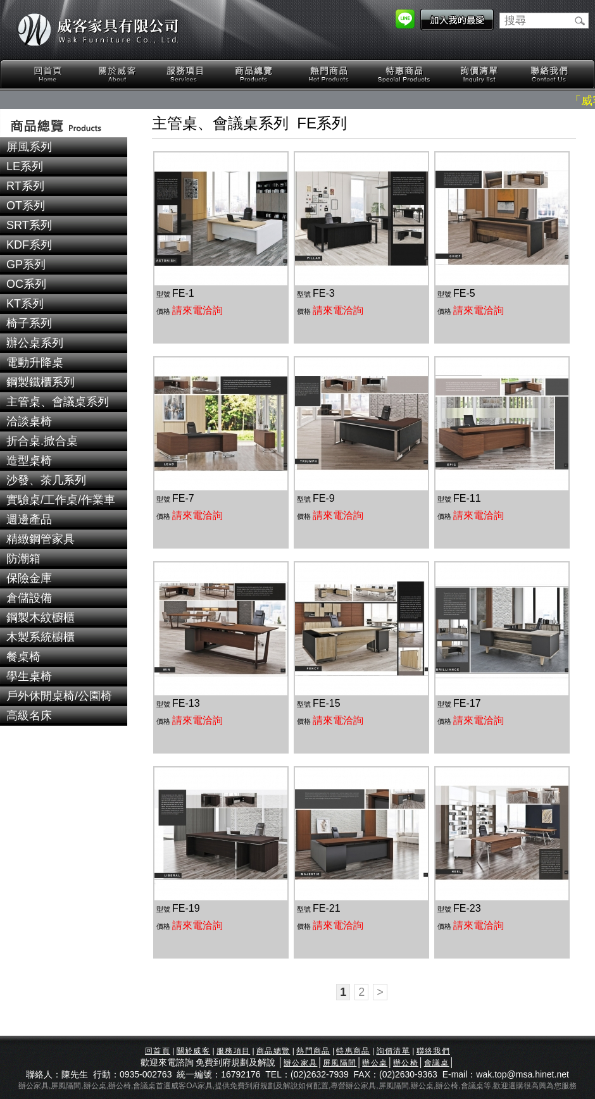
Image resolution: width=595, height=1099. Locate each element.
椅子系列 (29, 323)
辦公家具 (300, 1063)
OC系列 (26, 284)
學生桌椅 (29, 676)
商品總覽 (255, 74)
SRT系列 (29, 225)
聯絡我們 (549, 74)
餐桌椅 (23, 656)
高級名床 (29, 715)
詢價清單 (480, 74)
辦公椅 (405, 1063)
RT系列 (25, 186)
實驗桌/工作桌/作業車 (60, 500)
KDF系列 (29, 245)
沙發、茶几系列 (46, 480)
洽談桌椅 (29, 421)
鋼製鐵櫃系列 (40, 382)
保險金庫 (29, 578)
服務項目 (186, 74)
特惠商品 (404, 74)
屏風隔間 (339, 1063)
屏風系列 (29, 146)
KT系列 (25, 303)
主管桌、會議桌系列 (57, 401)
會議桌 (436, 1063)
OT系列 (25, 205)
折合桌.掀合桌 (42, 441)
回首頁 (48, 74)
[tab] (63, 147)
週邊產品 (29, 519)
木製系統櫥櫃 (40, 637)
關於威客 (117, 74)
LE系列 (24, 166)
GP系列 (26, 264)
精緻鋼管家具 (40, 539)
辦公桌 (374, 1063)
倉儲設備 (29, 598)
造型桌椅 (29, 460)
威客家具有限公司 (98, 29)
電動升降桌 (34, 362)
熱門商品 (329, 74)
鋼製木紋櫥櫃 (40, 617)
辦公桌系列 (34, 343)
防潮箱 (23, 558)
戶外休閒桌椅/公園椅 (59, 696)
